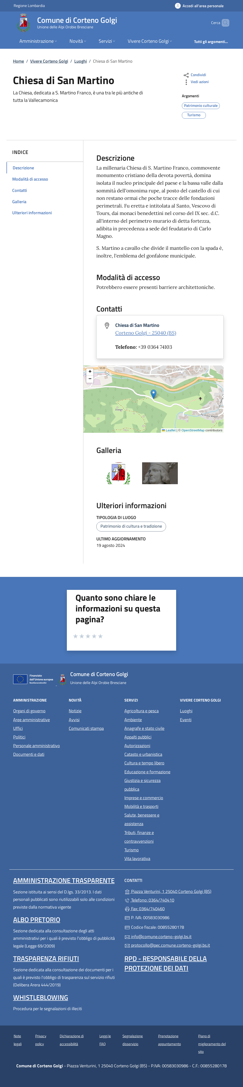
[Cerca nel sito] (223, 23)
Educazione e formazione (147, 772)
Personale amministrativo (36, 745)
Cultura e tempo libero (144, 763)
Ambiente (133, 719)
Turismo (131, 850)
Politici (19, 737)
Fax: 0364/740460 (144, 908)
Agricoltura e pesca (141, 711)
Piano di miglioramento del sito (212, 1043)
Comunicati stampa (86, 728)
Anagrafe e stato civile (144, 728)
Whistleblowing (40, 997)
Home (18, 61)
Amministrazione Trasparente (64, 880)
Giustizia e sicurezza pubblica (142, 784)
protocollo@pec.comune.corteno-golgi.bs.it (167, 945)
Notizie (75, 711)
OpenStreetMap (193, 430)
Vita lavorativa (137, 858)
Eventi (185, 719)
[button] (153, 394)
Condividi (194, 75)
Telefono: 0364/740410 (149, 900)
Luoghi (80, 61)
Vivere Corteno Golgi (49, 61)
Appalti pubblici (137, 737)
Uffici (18, 728)
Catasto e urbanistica (143, 754)
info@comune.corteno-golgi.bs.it (157, 936)
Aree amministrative (31, 719)
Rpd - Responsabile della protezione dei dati (165, 963)
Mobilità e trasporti (141, 806)
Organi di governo (29, 711)
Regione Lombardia (29, 5)
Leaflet (168, 430)
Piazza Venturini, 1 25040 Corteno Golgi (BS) (177, 891)
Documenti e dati (28, 754)
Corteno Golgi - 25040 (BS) (145, 333)
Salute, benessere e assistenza (141, 819)
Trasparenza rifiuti (46, 958)
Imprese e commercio (143, 797)
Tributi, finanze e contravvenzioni (139, 836)
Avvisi (74, 719)
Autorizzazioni (137, 745)
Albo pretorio (36, 919)
